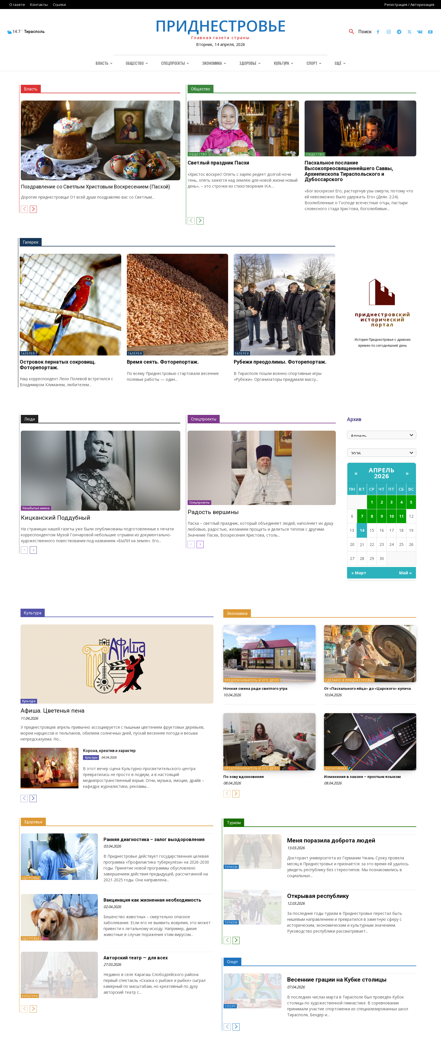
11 (401, 516)
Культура (32, 613)
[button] (358, 32)
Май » (405, 572)
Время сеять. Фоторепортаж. (163, 362)
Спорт (232, 961)
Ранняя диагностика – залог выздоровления (158, 839)
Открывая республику (316, 895)
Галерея (30, 242)
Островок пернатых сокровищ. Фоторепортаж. (58, 364)
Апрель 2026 (381, 473)
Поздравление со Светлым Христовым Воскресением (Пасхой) (95, 187)
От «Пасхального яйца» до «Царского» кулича (367, 691)
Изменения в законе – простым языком (368, 781)
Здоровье (33, 822)
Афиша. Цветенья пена (52, 710)
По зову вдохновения (247, 781)
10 (391, 516)
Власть (30, 89)
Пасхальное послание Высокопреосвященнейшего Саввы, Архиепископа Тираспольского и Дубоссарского (349, 171)
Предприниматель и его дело (251, 680)
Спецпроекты (203, 419)
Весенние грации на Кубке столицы (334, 979)
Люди (29, 419)
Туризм (234, 822)
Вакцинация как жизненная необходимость (157, 900)
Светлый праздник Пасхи (218, 163)
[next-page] (33, 209)
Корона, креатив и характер (109, 750)
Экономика (237, 613)
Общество (200, 89)
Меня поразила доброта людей (329, 840)
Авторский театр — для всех (138, 957)
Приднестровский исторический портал (382, 320)
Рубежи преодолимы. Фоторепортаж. (280, 362)
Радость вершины (213, 512)
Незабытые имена (36, 508)
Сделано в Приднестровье (349, 680)
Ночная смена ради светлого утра (261, 688)
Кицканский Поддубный (55, 517)
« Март (358, 572)
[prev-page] (24, 209)
